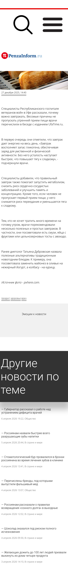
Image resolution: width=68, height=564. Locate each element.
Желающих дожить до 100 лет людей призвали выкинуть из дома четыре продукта (33, 554)
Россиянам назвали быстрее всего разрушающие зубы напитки (25, 434)
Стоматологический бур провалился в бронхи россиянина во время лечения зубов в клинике (32, 458)
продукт (5, 298)
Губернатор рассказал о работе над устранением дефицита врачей (26, 411)
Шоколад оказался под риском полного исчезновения (28, 530)
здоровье (16, 298)
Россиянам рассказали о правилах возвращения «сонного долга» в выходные (29, 506)
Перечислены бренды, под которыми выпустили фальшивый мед (27, 482)
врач (23, 298)
